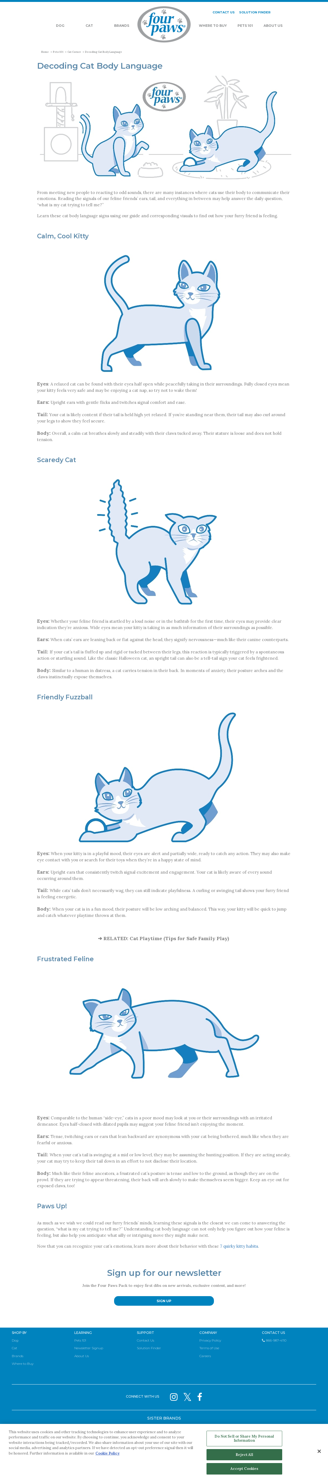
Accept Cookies (244, 1468)
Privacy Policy (210, 1340)
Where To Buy (213, 26)
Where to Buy (22, 1364)
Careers (205, 1356)
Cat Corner (74, 51)
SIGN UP (164, 1301)
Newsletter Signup (88, 1348)
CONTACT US (224, 12)
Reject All (244, 1454)
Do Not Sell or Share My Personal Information (244, 1438)
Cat (89, 26)
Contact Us (145, 1340)
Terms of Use (209, 1348)
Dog (60, 26)
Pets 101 (245, 26)
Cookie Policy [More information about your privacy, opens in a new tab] (107, 1453)
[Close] (319, 1451)
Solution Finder (149, 1348)
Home (45, 51)
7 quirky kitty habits (239, 1246)
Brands (121, 26)
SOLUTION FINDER (254, 12)
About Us (273, 26)
